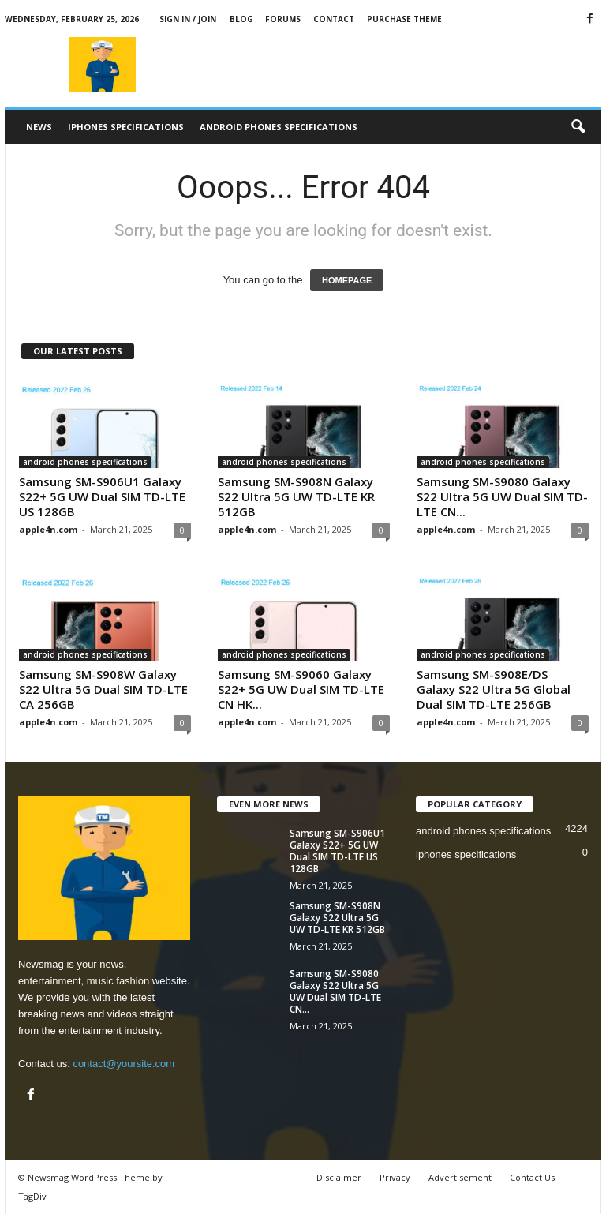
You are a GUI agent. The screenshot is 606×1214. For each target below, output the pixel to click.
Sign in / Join (187, 18)
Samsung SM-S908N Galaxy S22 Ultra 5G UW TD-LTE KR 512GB (296, 496)
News (39, 127)
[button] (577, 127)
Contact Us (532, 1177)
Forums (283, 18)
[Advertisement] (400, 64)
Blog (241, 18)
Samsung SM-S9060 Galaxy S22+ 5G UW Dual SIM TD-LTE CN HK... (301, 689)
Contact (333, 18)
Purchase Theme (404, 18)
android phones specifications (278, 127)
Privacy (395, 1177)
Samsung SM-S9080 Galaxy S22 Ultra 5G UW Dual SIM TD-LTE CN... (502, 496)
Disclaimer (338, 1177)
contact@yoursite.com (123, 1064)
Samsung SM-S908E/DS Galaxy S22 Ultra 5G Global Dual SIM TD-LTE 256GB (493, 689)
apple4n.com (48, 529)
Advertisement (460, 1177)
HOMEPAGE (347, 280)
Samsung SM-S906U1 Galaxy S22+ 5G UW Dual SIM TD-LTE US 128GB (102, 496)
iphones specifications (126, 127)
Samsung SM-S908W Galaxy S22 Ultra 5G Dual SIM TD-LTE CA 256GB (103, 689)
